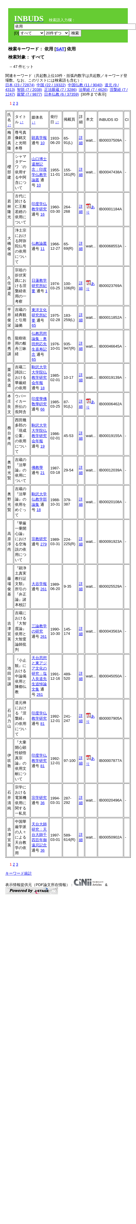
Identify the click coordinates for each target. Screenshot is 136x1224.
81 (42, 723)
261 (43, 589)
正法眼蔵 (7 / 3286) (60, 89)
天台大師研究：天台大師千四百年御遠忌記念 (39, 834)
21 (42, 473)
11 (42, 248)
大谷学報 (39, 584)
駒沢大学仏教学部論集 (39, 499)
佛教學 (37, 467)
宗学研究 (39, 797)
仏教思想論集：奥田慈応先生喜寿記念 (39, 344)
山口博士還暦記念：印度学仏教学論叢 (39, 169)
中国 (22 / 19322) (51, 85)
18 (42, 388)
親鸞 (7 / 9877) (29, 94)
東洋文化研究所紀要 (39, 315)
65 (34, 325)
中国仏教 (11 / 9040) (85, 85)
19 (42, 446)
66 (42, 409)
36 (42, 803)
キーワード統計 (18, 873)
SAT (60, 48)
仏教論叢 (39, 243)
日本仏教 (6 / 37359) (61, 94)
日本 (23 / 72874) (20, 85)
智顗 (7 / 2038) (29, 89)
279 (43, 544)
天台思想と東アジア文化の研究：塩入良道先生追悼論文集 (39, 673)
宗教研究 (39, 539)
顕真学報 (39, 137)
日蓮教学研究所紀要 (39, 285)
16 (42, 214)
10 (42, 143)
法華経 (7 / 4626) (93, 89)
